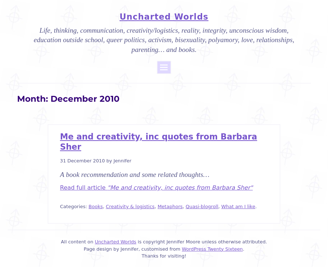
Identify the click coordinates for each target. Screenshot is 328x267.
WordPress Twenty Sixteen (212, 249)
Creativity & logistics (130, 206)
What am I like (238, 206)
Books (96, 206)
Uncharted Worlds (164, 16)
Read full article (156, 187)
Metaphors (170, 206)
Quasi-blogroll (202, 206)
